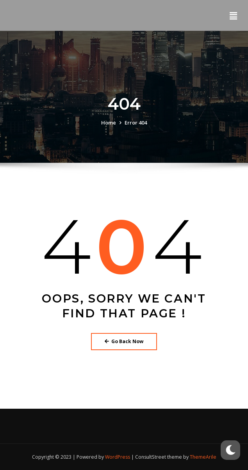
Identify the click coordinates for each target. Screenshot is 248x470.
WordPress (117, 457)
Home (108, 122)
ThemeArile (203, 457)
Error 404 (136, 122)
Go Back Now (124, 341)
